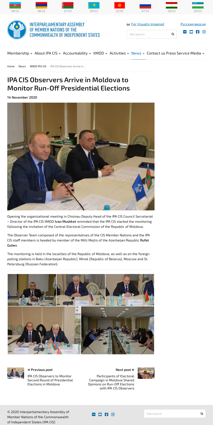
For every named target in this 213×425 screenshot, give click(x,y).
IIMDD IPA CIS (38, 72)
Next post (125, 375)
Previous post (40, 375)
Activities (119, 55)
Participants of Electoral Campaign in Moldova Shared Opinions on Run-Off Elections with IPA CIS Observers (111, 388)
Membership (19, 55)
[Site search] (152, 36)
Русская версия (193, 26)
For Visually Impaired (147, 26)
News (137, 55)
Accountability (77, 55)
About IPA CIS (48, 55)
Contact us (156, 55)
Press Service (178, 55)
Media (197, 55)
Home (11, 72)
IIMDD (100, 55)
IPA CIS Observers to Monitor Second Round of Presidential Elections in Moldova (50, 386)
